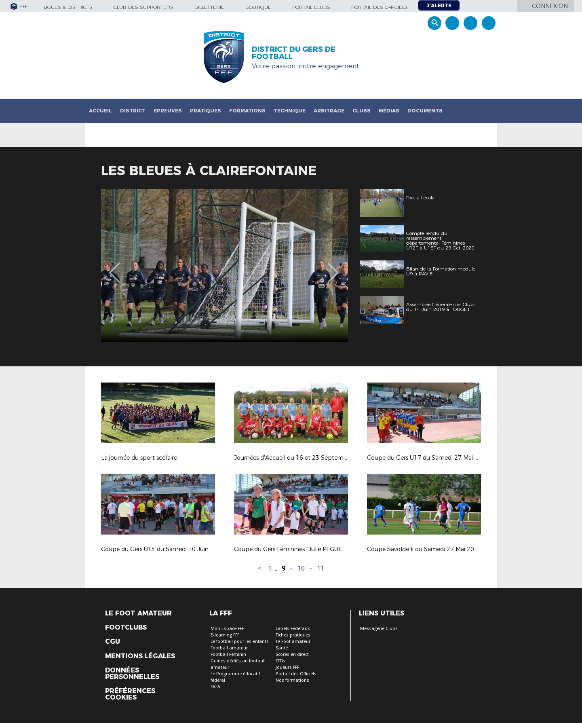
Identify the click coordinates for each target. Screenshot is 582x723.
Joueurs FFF (287, 667)
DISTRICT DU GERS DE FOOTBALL (293, 53)
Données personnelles (132, 673)
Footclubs (126, 627)
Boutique (258, 7)
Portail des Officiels (296, 673)
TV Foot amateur (293, 641)
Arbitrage (329, 111)
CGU (112, 641)
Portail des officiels (379, 7)
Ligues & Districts (68, 7)
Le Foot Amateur (138, 613)
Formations (247, 111)
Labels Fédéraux (293, 628)
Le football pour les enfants (240, 641)
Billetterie (209, 7)
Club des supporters (143, 7)
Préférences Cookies (130, 694)
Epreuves (168, 111)
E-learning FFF (225, 635)
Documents (425, 111)
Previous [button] (115, 267)
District (133, 111)
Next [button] (333, 267)
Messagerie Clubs (379, 628)
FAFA (215, 686)
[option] (224, 265)
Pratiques (205, 111)
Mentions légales (140, 656)
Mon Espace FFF (227, 628)
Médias (389, 111)
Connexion (550, 6)
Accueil (100, 111)
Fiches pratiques (293, 635)
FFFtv (280, 661)
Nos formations (292, 680)
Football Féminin (228, 654)
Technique (290, 111)
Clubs (361, 111)
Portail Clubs (311, 7)
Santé (282, 648)
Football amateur (229, 648)
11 (320, 568)
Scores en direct (292, 654)
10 (301, 568)
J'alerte (438, 5)
